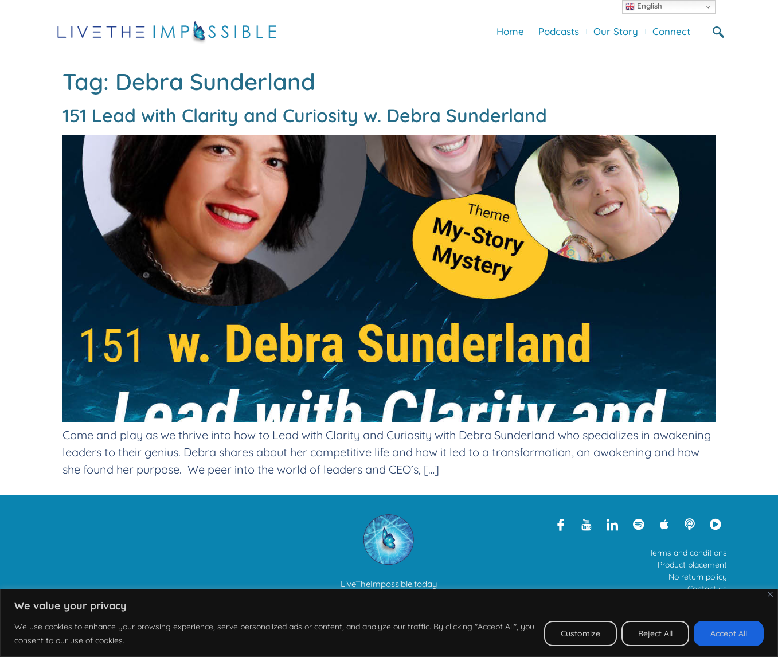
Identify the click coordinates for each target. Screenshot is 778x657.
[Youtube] (586, 524)
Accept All (728, 633)
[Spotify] (638, 524)
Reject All (655, 633)
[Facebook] (560, 524)
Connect (671, 31)
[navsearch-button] (722, 31)
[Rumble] (715, 524)
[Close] (770, 594)
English (643, 6)
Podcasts (558, 31)
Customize (580, 633)
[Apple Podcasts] (664, 524)
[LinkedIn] (612, 524)
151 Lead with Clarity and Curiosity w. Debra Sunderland (304, 115)
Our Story (615, 31)
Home (510, 31)
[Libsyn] (689, 524)
